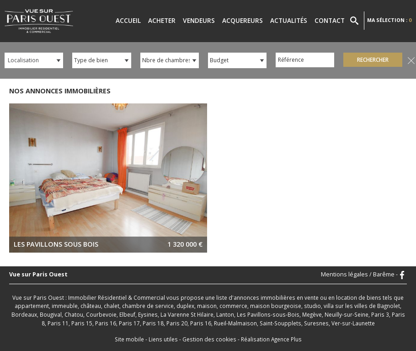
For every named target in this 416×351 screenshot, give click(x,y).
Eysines (148, 314)
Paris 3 (380, 314)
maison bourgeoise (275, 305)
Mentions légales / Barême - (359, 275)
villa (329, 305)
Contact (330, 20)
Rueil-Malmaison (235, 323)
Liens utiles (163, 339)
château (90, 305)
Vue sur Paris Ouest (38, 275)
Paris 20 (176, 323)
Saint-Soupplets (280, 323)
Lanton (225, 314)
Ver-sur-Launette (353, 323)
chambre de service (148, 305)
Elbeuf (127, 314)
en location (342, 297)
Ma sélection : (389, 19)
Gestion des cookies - (211, 339)
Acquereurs (242, 20)
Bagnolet (388, 305)
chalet (111, 305)
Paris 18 (153, 323)
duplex (185, 305)
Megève (312, 314)
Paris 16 (105, 323)
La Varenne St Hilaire (186, 314)
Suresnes (316, 323)
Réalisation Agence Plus (271, 339)
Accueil (128, 20)
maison (207, 305)
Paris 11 (58, 323)
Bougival (51, 314)
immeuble (65, 305)
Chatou (73, 314)
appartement (32, 305)
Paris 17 (129, 323)
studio (312, 305)
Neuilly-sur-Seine (346, 314)
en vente (308, 297)
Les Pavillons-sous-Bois (268, 314)
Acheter (162, 20)
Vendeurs (199, 20)
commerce (233, 305)
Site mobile (129, 339)
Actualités (288, 20)
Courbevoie (101, 314)
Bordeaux (24, 314)
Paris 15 (81, 323)
